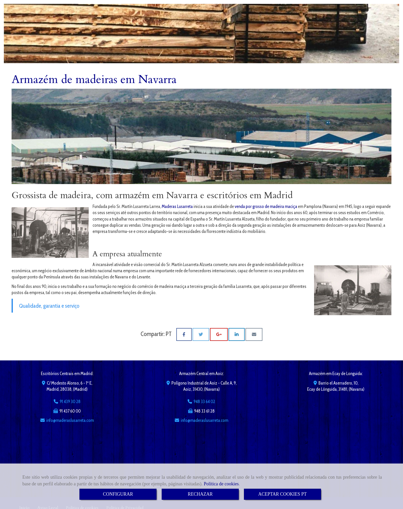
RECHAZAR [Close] (200, 494)
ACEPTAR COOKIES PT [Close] (282, 494)
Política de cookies (221, 483)
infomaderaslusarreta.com (70, 420)
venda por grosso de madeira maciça (266, 206)
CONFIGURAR (118, 494)
